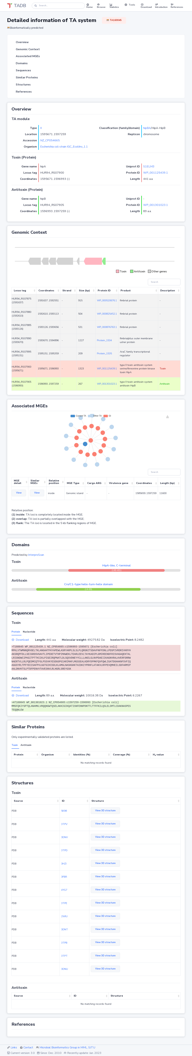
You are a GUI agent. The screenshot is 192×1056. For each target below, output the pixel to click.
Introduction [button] (161, 6)
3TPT (64, 956)
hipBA (147, 128)
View (19, 492)
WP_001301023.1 (155, 205)
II (41, 128)
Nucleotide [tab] (29, 631)
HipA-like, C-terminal (116, 565)
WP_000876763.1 (107, 327)
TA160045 (114, 20)
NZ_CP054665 (50, 140)
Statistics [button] (114, 6)
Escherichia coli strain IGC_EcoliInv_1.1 (64, 147)
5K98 (64, 811)
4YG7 (64, 890)
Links (14, 1047)
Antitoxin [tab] (26, 745)
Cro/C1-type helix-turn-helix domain (88, 584)
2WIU (64, 916)
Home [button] (89, 6)
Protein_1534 (104, 340)
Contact (28, 1047)
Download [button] (146, 6)
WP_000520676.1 (107, 300)
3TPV (64, 824)
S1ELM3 (148, 166)
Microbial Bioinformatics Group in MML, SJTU (67, 1047)
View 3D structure (105, 810)
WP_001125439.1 (155, 173)
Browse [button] (101, 6)
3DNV (64, 837)
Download (20, 640)
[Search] (58, 6)
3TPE (64, 903)
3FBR (64, 876)
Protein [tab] (16, 631)
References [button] (177, 6)
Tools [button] (129, 4)
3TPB (64, 942)
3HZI (63, 863)
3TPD (64, 850)
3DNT (64, 929)
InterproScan (36, 555)
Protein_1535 (104, 353)
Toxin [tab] (15, 745)
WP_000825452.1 (107, 313)
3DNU (64, 969)
